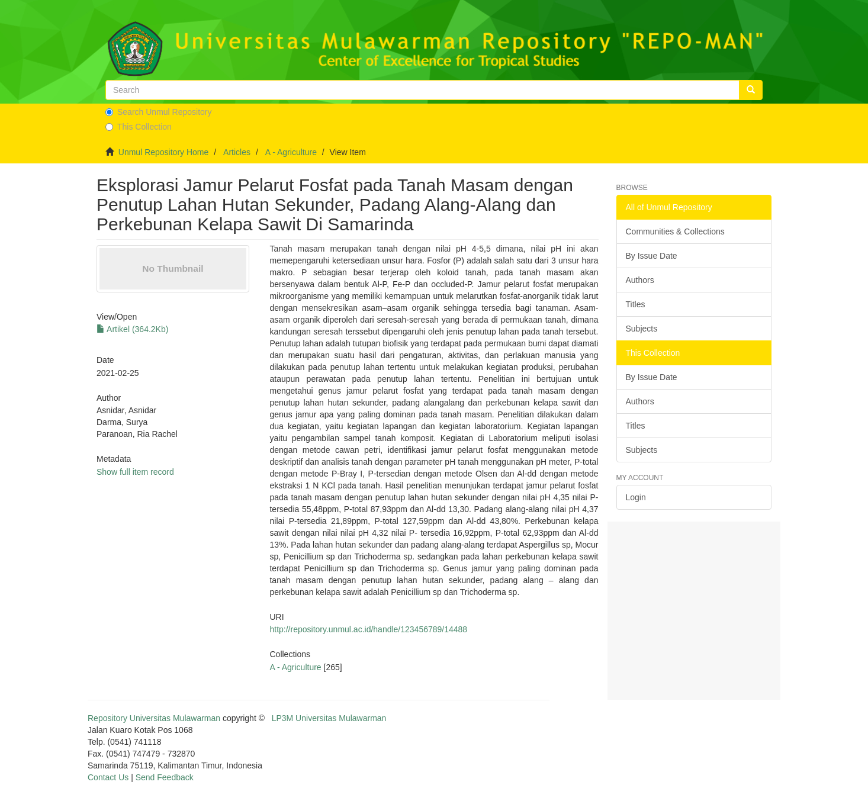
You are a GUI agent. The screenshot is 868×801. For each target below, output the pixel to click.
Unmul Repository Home (163, 152)
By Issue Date (651, 255)
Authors (640, 280)
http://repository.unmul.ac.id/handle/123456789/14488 (368, 629)
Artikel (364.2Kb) (132, 329)
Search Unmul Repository (158, 112)
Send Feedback (165, 777)
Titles (635, 304)
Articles (236, 152)
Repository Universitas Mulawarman (154, 718)
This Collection (138, 126)
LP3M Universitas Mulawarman (329, 718)
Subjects (642, 328)
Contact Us (108, 777)
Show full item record (135, 472)
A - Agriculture (291, 152)
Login (636, 497)
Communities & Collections (675, 231)
